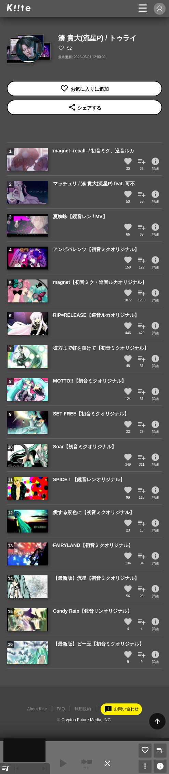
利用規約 (83, 709)
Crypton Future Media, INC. (87, 719)
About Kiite (37, 709)
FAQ (60, 709)
